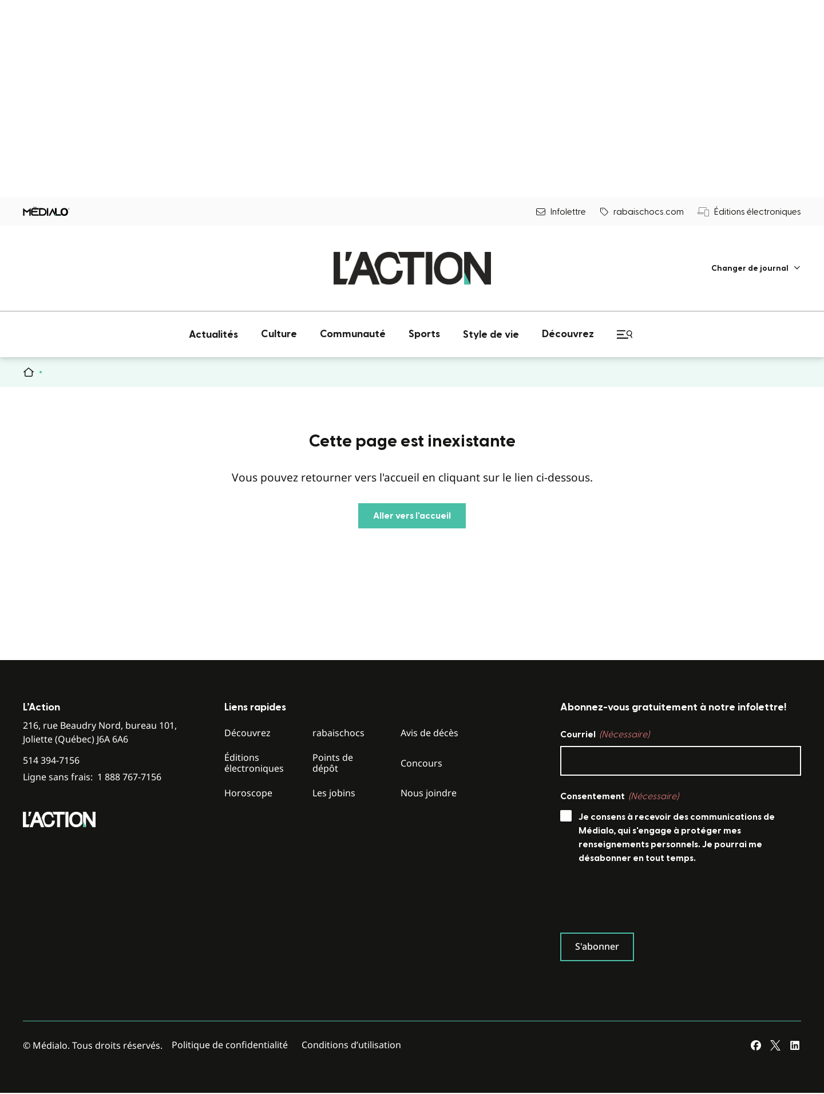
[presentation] (647, 901)
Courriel (604, 734)
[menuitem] (756, 268)
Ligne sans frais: (92, 777)
